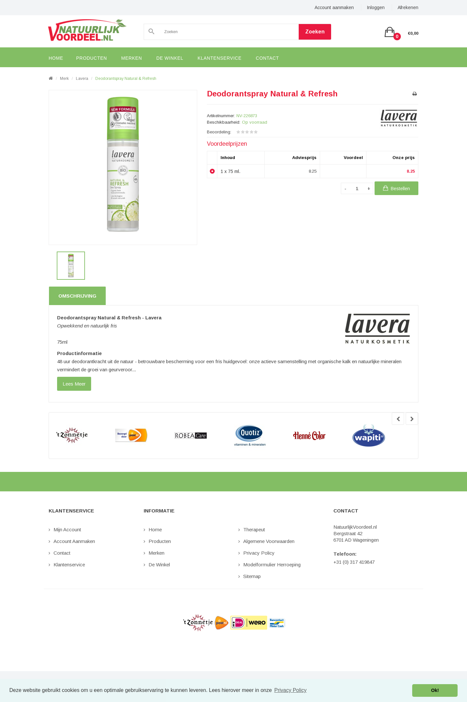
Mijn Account (67, 529)
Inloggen (376, 7)
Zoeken (315, 31)
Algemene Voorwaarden (268, 541)
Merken (156, 553)
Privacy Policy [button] (290, 690)
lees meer (74, 384)
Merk (64, 78)
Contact (62, 553)
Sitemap (252, 576)
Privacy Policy (259, 553)
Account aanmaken (334, 7)
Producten (160, 541)
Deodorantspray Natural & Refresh (125, 78)
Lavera (82, 78)
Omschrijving (77, 296)
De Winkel (159, 564)
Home (155, 529)
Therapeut (254, 529)
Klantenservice (69, 564)
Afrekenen (408, 7)
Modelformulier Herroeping (272, 564)
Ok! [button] (435, 690)
